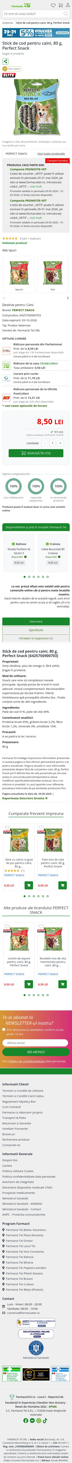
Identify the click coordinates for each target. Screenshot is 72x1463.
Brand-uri (8, 1134)
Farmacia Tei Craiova (18, 1284)
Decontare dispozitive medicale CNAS (27, 1187)
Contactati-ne (11, 1145)
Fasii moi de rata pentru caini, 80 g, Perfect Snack (53, 863)
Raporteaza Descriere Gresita (24, 798)
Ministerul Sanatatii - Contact (21, 1209)
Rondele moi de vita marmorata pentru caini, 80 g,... (53, 962)
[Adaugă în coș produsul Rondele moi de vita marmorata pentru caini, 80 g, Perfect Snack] (62, 984)
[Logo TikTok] (45, 1420)
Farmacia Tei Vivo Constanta (23, 1251)
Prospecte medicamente (18, 1193)
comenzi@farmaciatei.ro (23, 1313)
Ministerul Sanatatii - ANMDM (22, 1203)
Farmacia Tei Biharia (17, 1262)
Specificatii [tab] (36, 630)
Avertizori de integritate (18, 1182)
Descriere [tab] (36, 621)
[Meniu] (5, 5)
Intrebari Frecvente (15, 1128)
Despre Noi (9, 1160)
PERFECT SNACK (23, 310)
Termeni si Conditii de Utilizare (22, 1090)
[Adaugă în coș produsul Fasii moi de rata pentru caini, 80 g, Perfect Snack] (62, 885)
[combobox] (36, 14)
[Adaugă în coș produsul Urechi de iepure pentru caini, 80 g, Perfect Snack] (29, 984)
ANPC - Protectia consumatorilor (24, 1214)
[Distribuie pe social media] (5, 61)
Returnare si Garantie (16, 1123)
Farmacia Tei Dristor (17, 1241)
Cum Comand (11, 1107)
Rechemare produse (15, 1139)
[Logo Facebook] (25, 1420)
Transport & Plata (14, 1118)
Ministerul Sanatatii (15, 1198)
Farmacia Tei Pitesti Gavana (22, 1273)
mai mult (36, 186)
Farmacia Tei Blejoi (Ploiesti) (22, 1289)
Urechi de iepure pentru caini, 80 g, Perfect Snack (19, 962)
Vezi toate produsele (51, 153)
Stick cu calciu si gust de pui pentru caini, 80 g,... (19, 863)
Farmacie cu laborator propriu (22, 1112)
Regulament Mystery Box (19, 1101)
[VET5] (36, 33)
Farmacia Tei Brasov (17, 1279)
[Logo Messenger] (32, 1420)
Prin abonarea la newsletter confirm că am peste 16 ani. (35, 1032)
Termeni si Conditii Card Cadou (23, 1096)
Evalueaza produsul (14, 243)
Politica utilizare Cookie (17, 1171)
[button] (24, 577)
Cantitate (32, 443)
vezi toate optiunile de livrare (24, 406)
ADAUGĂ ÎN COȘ (36, 453)
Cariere (7, 1165)
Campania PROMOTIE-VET (28, 169)
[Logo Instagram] (38, 1420)
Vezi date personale (34, 1061)
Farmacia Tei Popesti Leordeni (24, 1268)
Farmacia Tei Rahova (18, 1257)
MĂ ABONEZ (36, 1052)
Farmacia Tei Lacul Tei (18, 1246)
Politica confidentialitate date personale (28, 1176)
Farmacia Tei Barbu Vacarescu (24, 1230)
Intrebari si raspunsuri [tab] (36, 638)
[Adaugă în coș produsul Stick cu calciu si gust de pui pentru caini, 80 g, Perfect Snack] (29, 885)
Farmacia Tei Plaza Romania (22, 1235)
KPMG (53, 1406)
